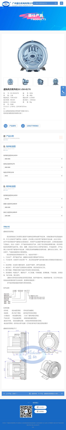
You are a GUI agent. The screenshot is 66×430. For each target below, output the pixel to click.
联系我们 (41, 411)
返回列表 (33, 393)
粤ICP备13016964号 (34, 425)
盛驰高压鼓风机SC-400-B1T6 (52, 393)
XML (33, 427)
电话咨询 (63, 94)
